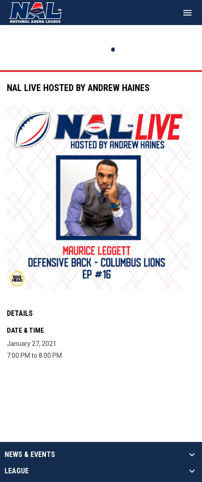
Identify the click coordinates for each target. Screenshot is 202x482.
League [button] (17, 471)
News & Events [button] (30, 454)
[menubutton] (187, 12)
